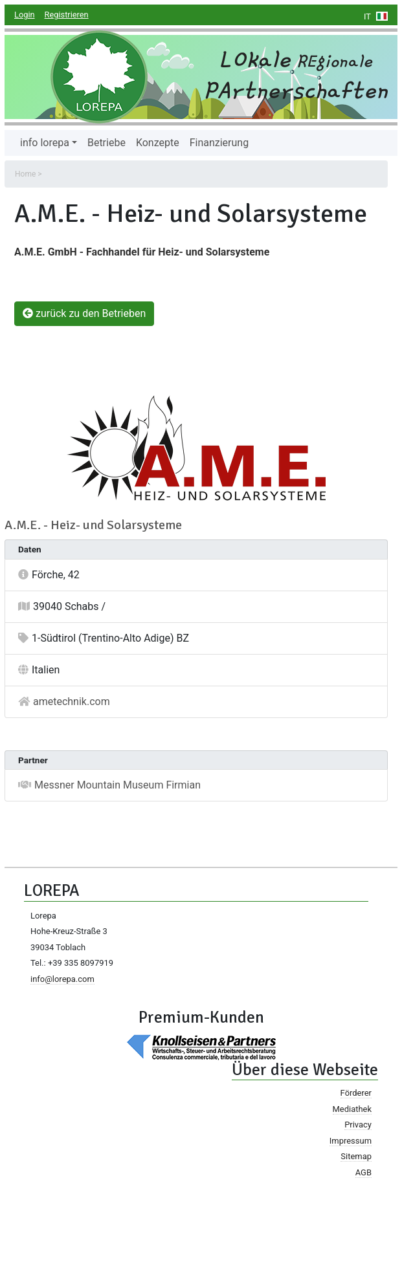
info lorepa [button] (44, 142)
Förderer (356, 1093)
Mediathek (352, 1109)
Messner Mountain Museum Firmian (117, 785)
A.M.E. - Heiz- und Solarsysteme (93, 525)
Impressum (350, 1141)
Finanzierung (219, 142)
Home (25, 174)
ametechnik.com (71, 701)
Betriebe (106, 142)
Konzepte (157, 142)
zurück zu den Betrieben (84, 313)
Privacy (358, 1124)
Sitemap (356, 1156)
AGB (363, 1172)
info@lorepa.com (62, 979)
